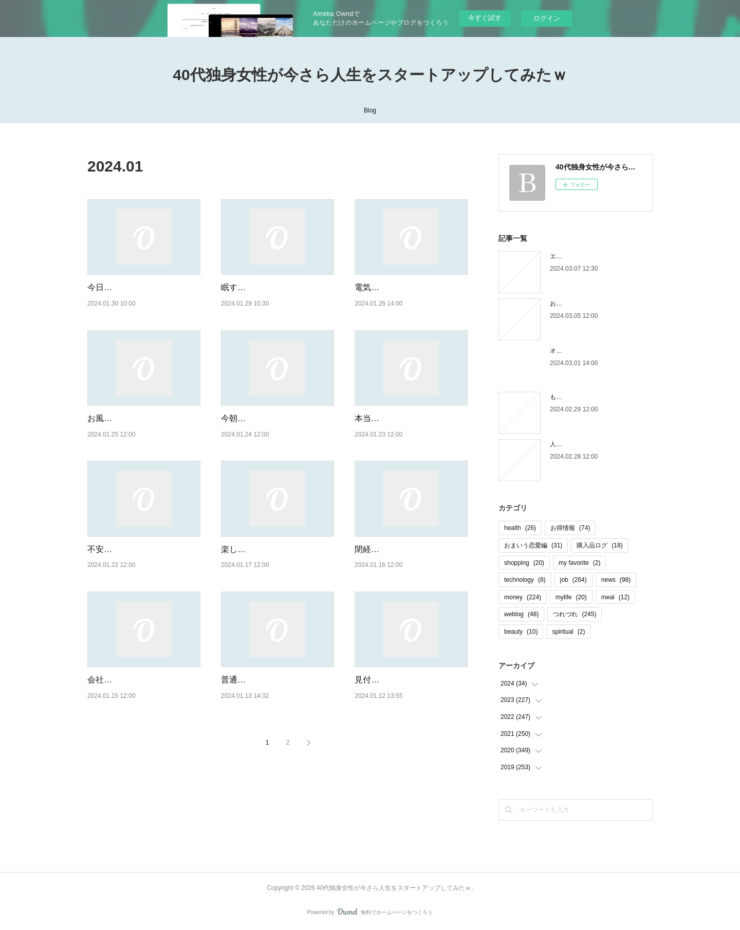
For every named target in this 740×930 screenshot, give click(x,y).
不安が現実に (112, 549)
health (520, 528)
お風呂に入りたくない (128, 418)
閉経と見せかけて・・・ (400, 549)
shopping (524, 562)
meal (615, 597)
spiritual (568, 631)
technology (525, 579)
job (573, 579)
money (522, 597)
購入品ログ (599, 545)
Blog (370, 110)
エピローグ (565, 256)
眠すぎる (237, 287)
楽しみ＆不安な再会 (258, 549)
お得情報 (570, 528)
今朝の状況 (241, 418)
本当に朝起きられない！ (400, 418)
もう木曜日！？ (571, 397)
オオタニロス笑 (571, 350)
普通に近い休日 (250, 679)
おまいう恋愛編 (533, 545)
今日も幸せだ (112, 287)
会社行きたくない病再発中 (136, 679)
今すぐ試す (485, 18)
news (616, 579)
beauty (521, 631)
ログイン (546, 18)
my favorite (579, 562)
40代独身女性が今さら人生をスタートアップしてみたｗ (370, 74)
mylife (571, 597)
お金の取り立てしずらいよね (590, 303)
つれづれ (574, 614)
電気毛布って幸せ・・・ (400, 287)
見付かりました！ (387, 679)
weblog (521, 614)
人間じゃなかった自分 (581, 444)
